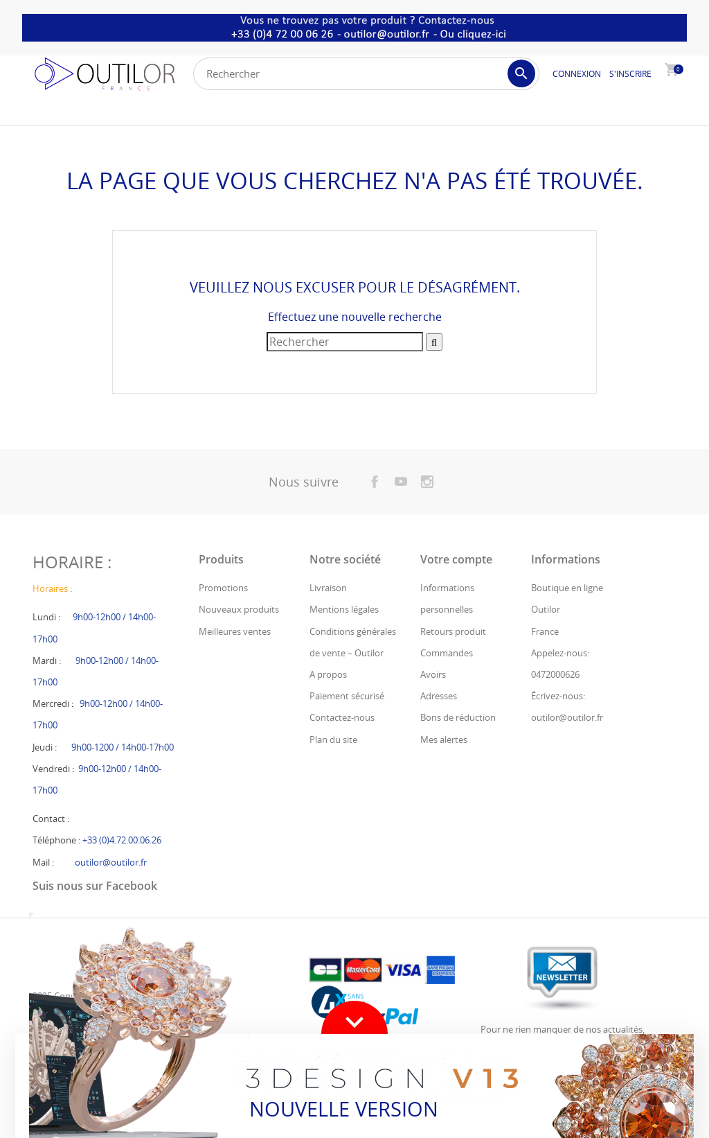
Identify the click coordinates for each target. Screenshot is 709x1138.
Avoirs (433, 674)
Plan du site (333, 739)
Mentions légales (344, 609)
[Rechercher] (366, 74)
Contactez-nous (342, 717)
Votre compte (456, 559)
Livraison (328, 587)
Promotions (223, 587)
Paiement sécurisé (346, 696)
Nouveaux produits (239, 609)
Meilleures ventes (235, 631)
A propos (328, 674)
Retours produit (453, 631)
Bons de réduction (458, 717)
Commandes (446, 653)
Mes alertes (443, 739)
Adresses (438, 696)
